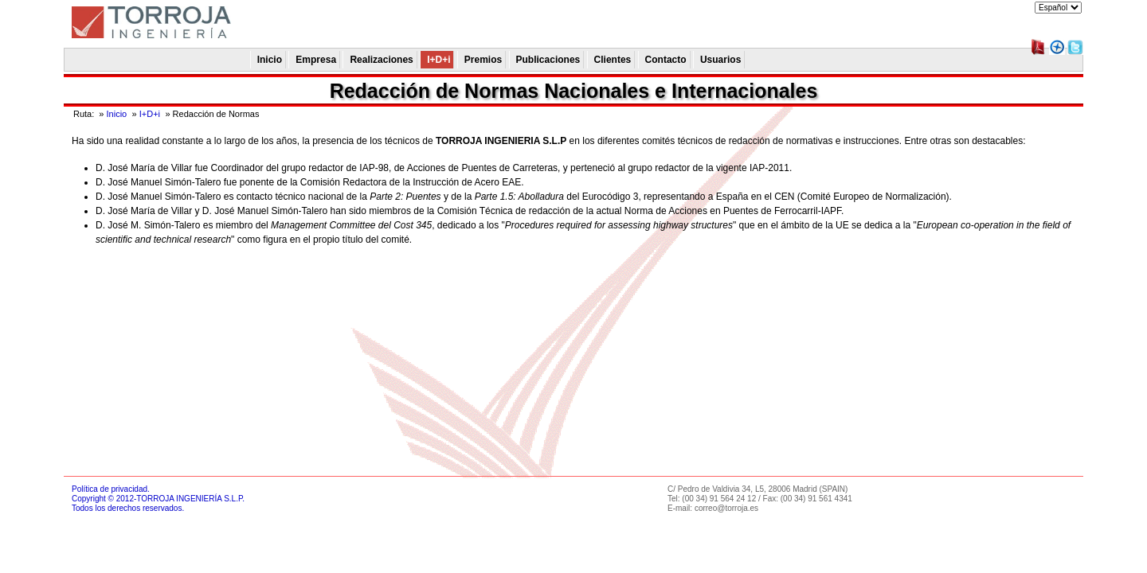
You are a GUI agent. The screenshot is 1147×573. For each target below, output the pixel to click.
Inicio (117, 114)
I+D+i (149, 114)
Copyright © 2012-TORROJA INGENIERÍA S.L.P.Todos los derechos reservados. (158, 503)
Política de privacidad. (111, 489)
